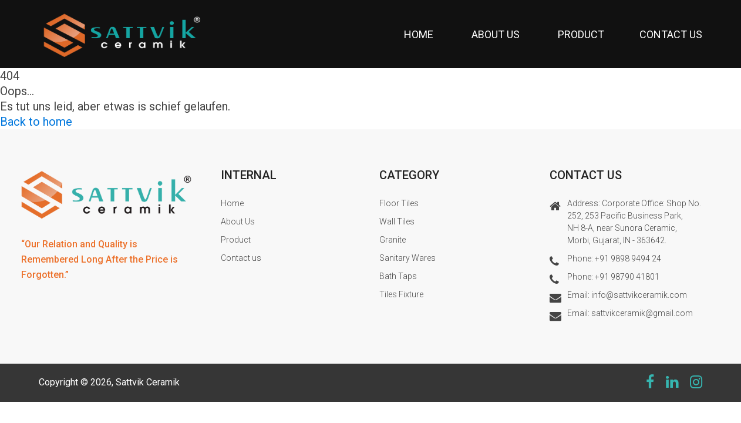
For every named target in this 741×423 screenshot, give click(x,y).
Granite (392, 239)
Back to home (36, 122)
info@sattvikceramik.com (639, 295)
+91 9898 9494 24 (628, 258)
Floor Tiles (399, 203)
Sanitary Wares (407, 258)
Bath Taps (398, 276)
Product (581, 34)
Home (418, 34)
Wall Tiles (397, 221)
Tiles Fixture (401, 294)
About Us (495, 34)
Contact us (670, 34)
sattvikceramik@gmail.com (642, 313)
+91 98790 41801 (627, 276)
